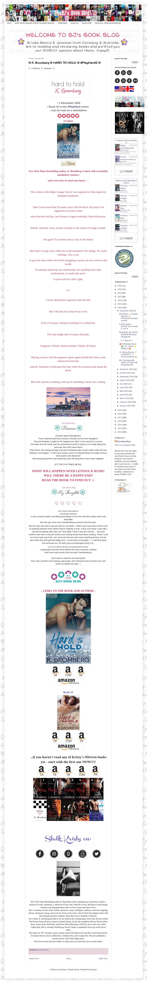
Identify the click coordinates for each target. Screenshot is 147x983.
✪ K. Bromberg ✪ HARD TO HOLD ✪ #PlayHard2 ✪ (128, 362)
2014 (119, 428)
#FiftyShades (62, 23)
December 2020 (127, 311)
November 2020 (127, 369)
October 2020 (126, 373)
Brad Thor (123, 190)
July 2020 (124, 384)
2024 (119, 293)
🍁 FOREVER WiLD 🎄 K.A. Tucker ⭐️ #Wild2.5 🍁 (127, 346)
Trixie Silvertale (125, 150)
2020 (119, 308)
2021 (119, 304)
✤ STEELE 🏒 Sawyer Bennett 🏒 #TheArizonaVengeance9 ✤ (128, 317)
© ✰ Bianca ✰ (126, 340)
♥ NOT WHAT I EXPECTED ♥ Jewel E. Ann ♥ (128, 326)
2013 (119, 432)
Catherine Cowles (125, 210)
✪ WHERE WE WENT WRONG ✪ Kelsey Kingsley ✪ (128, 334)
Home (9, 23)
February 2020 (126, 402)
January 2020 (126, 406)
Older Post (103, 959)
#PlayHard (73, 106)
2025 (119, 289)
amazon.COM (87, 23)
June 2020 (124, 387)
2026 (119, 286)
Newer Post (34, 959)
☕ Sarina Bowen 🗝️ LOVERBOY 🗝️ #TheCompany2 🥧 (128, 354)
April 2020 (124, 395)
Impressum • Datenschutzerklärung (107, 23)
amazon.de (74, 23)
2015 (119, 425)
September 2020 (127, 377)
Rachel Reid (124, 220)
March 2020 (125, 398)
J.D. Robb (123, 230)
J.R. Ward (123, 200)
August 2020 (125, 380)
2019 (119, 410)
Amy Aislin (123, 161)
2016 (119, 421)
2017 (119, 417)
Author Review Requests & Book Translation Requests (34, 23)
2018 (119, 414)
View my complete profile (125, 445)
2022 (119, 300)
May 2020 (124, 391)
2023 (119, 297)
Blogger (94, 970)
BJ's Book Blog (124, 441)
